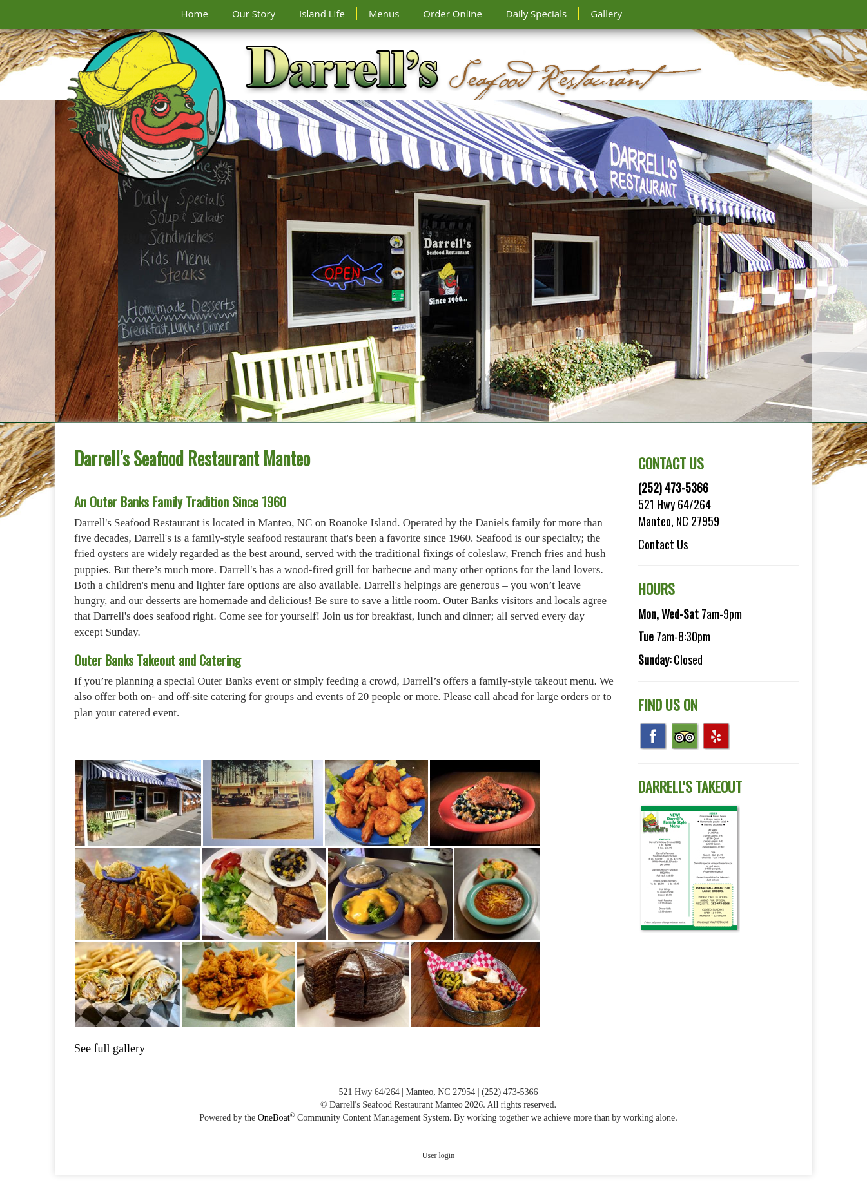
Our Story (253, 13)
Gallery (606, 13)
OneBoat (276, 1118)
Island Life (322, 13)
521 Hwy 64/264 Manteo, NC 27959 (678, 512)
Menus (384, 13)
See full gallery (109, 1048)
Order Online (452, 13)
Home (194, 13)
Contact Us (663, 544)
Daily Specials (536, 13)
